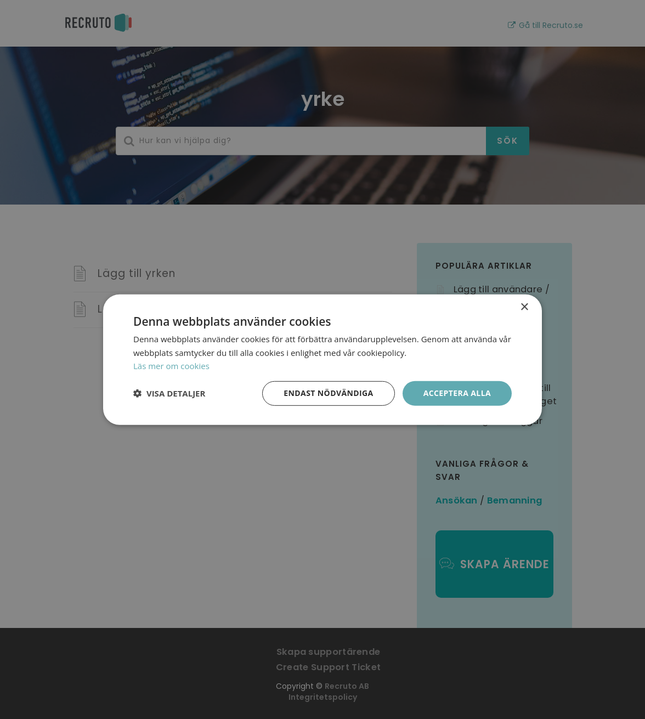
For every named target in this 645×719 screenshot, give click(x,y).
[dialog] (322, 359)
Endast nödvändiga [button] (328, 393)
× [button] (524, 307)
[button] (169, 393)
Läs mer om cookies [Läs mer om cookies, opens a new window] (171, 365)
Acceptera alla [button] (457, 393)
